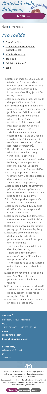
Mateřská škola (23, 6)
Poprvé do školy (14, 42)
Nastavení (36, 390)
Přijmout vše (12, 390)
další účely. (31, 376)
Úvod (5, 26)
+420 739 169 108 (28, 327)
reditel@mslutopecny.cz (13, 334)
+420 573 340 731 (10, 327)
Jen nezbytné (24, 390)
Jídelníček (11, 58)
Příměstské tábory (15, 54)
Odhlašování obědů (16, 63)
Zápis (8, 67)
